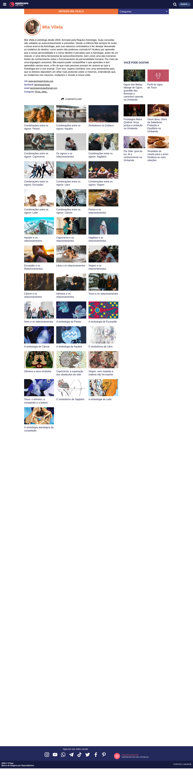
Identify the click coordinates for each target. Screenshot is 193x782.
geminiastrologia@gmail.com (43, 88)
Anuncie (187, 764)
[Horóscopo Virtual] (50, 4)
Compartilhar (71, 99)
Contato (177, 764)
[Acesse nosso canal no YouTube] (55, 755)
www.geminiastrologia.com (40, 81)
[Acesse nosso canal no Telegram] (71, 755)
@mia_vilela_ (41, 92)
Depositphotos (27, 765)
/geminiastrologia (42, 84)
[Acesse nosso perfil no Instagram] (46, 755)
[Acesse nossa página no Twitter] (87, 755)
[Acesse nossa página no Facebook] (95, 755)
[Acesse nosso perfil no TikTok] (79, 755)
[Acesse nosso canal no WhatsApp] (63, 755)
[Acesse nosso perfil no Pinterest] (103, 755)
